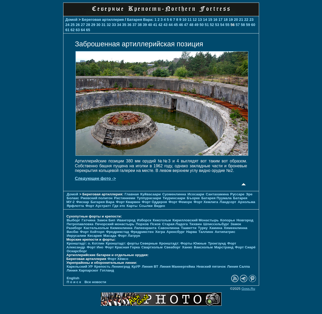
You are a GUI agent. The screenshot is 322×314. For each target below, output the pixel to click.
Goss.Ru (248, 289)
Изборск (144, 220)
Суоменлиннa (174, 194)
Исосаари (195, 194)
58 (243, 25)
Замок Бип (106, 220)
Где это (118, 206)
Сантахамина (217, 194)
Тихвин (195, 224)
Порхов (142, 224)
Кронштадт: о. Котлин (85, 243)
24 (67, 25)
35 (124, 25)
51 (207, 25)
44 (171, 25)
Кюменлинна (121, 228)
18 (226, 20)
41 (155, 25)
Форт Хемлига (206, 202)
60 (253, 25)
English (73, 278)
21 (241, 20)
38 (140, 25)
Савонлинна (168, 228)
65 (88, 30)
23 (251, 20)
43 (165, 25)
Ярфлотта (75, 206)
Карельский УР (80, 266)
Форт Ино (95, 247)
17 (220, 20)
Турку (203, 228)
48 (191, 25)
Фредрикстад (117, 232)
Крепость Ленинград (112, 266)
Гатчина (88, 220)
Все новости (95, 282)
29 (93, 25)
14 (205, 20)
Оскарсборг (77, 251)
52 (212, 25)
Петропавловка (80, 224)
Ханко (187, 247)
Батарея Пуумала (216, 198)
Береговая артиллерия (103, 20)
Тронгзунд (217, 243)
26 (78, 25)
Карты (132, 206)
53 (217, 25)
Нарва (191, 232)
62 (73, 30)
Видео (159, 206)
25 (73, 25)
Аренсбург (176, 232)
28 (88, 25)
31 (104, 25)
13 (200, 20)
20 (236, 20)
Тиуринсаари (174, 198)
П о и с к (74, 282)
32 (109, 25)
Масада (110, 236)
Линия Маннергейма (177, 266)
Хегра (160, 232)
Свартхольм (152, 247)
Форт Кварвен (128, 202)
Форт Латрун (129, 236)
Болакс (73, 198)
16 (215, 20)
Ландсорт (228, 202)
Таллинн (205, 232)
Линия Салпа (238, 266)
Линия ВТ (150, 266)
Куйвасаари (150, 194)
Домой (71, 20)
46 (181, 25)
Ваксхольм (203, 247)
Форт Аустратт (98, 206)
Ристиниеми (124, 198)
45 (176, 25)
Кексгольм (162, 220)
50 (202, 25)
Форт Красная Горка (122, 247)
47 (186, 25)
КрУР (135, 266)
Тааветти (188, 228)
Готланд (107, 270)
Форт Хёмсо (118, 259)
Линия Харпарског (82, 270)
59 (248, 25)
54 (222, 25)
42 (160, 25)
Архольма (246, 202)
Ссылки (146, 206)
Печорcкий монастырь (114, 224)
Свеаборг (172, 247)
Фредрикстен (142, 232)
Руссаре (237, 194)
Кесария (94, 236)
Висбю (73, 232)
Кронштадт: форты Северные (132, 243)
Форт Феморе (180, 202)
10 (184, 20)
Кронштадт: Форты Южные (183, 243)
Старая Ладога (175, 224)
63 (78, 30)
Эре (249, 194)
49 (196, 25)
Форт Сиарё (245, 247)
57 (238, 25)
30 (98, 25)
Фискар (82, 202)
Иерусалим (76, 236)
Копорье (227, 220)
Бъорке (193, 198)
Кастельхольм (96, 228)
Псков (155, 224)
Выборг (73, 220)
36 (129, 25)
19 (231, 20)
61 (67, 30)
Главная (132, 194)
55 (227, 25)
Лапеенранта (145, 228)
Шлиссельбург (216, 224)
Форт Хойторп (92, 232)
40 (150, 25)
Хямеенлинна (235, 228)
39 (145, 25)
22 (246, 20)
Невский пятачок (211, 266)
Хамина (215, 228)
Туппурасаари (149, 198)
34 (119, 25)
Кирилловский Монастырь (195, 220)
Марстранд (223, 247)
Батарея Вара (139, 20)
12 (195, 20)
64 (83, 30)
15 (210, 20)
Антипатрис (225, 232)
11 (189, 20)
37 (135, 25)
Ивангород (126, 220)
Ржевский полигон (96, 198)
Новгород (244, 220)
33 (114, 25)
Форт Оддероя (154, 202)
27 (83, 25)
